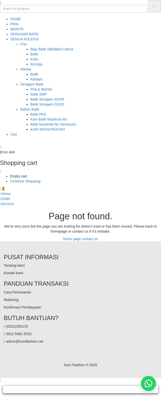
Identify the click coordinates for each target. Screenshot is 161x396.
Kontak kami (13, 273)
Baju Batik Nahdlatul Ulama (51, 49)
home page (72, 239)
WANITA (17, 29)
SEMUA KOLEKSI (24, 39)
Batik (34, 54)
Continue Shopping (25, 181)
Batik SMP (38, 94)
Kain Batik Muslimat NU (48, 119)
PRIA (14, 24)
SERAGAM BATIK (24, 34)
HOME (15, 19)
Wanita (25, 69)
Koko (34, 59)
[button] (2, 189)
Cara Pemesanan (17, 292)
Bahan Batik (29, 109)
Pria (23, 44)
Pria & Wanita (41, 89)
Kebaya (36, 79)
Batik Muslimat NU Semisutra (53, 124)
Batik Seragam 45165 (47, 99)
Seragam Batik (31, 84)
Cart (13, 134)
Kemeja (36, 64)
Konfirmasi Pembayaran (22, 307)
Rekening (11, 300)
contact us (90, 239)
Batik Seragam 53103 (47, 104)
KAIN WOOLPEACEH (47, 129)
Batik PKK (38, 114)
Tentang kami (14, 265)
